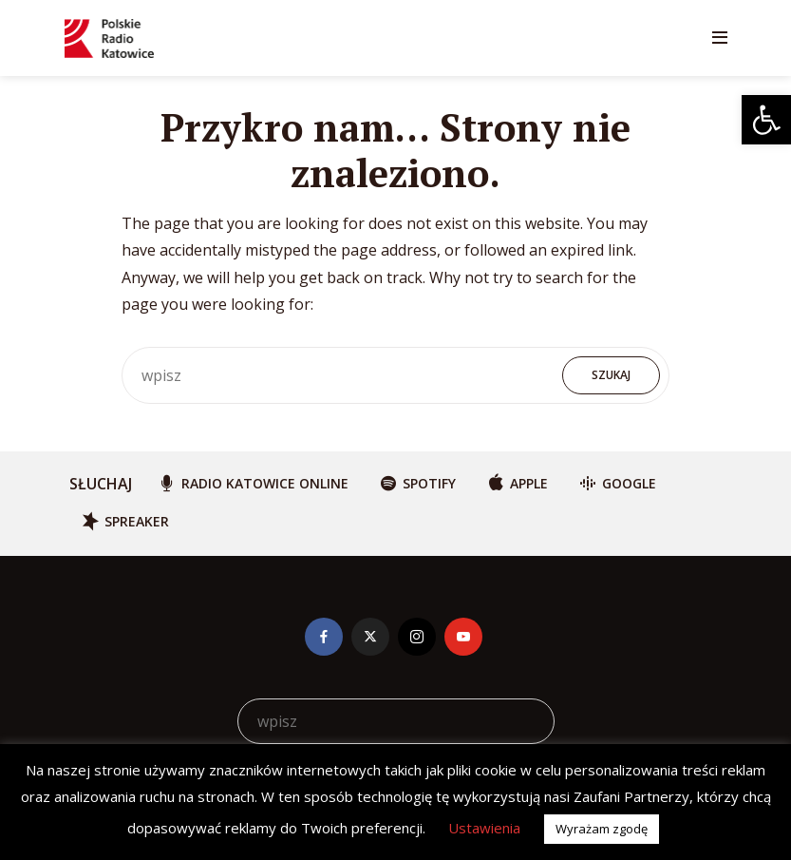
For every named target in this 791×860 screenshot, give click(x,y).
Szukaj (611, 375)
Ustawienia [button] (484, 827)
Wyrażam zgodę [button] (602, 828)
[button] (766, 119)
